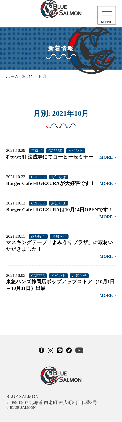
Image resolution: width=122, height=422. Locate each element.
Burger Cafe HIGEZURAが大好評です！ (50, 183)
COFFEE (55, 151)
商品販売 (38, 236)
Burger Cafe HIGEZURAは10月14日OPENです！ (59, 209)
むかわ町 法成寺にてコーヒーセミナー (49, 157)
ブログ (36, 151)
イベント (75, 151)
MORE (106, 157)
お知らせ (58, 177)
